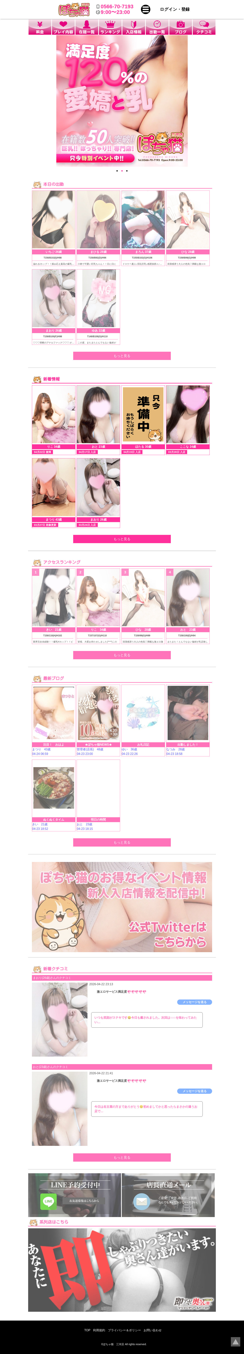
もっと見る (122, 356)
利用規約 (99, 1330)
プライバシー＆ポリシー (124, 1330)
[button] (145, 9)
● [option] (117, 170)
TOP (87, 1330)
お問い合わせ (153, 1330)
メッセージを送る (195, 1002)
